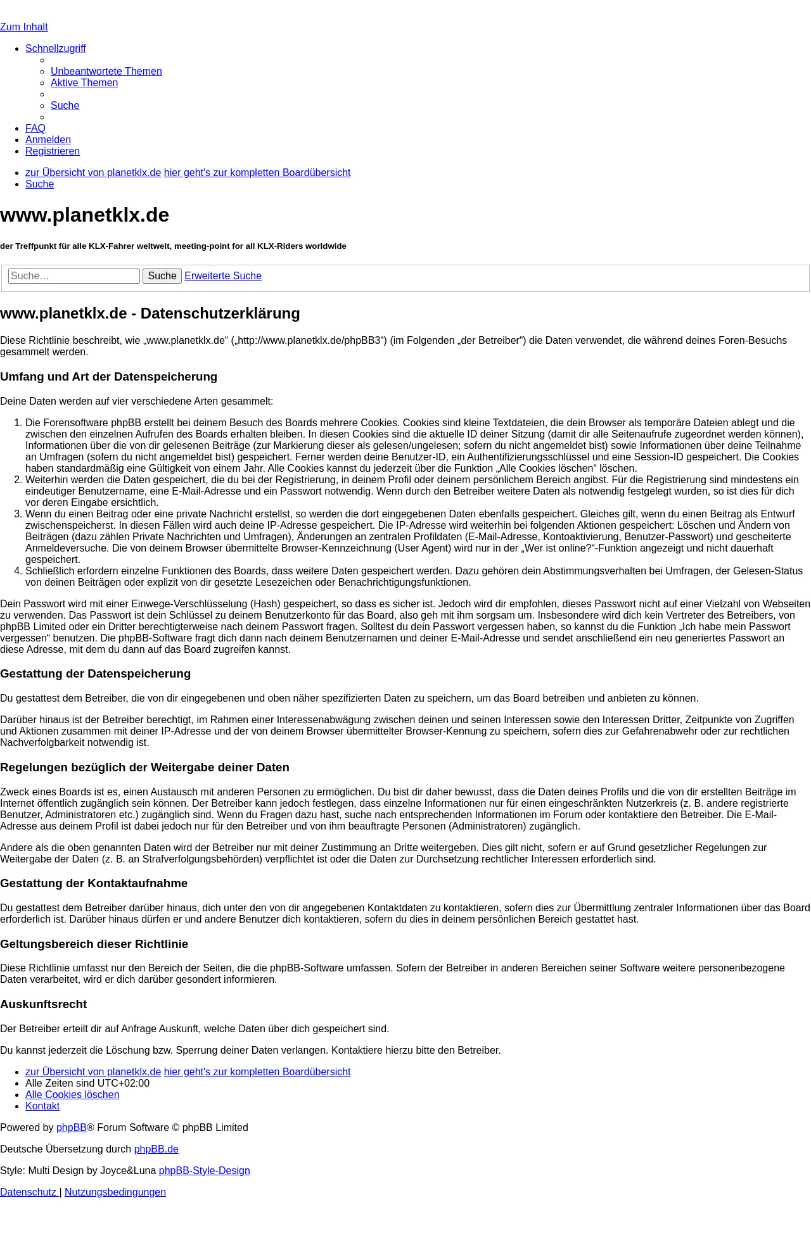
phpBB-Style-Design (204, 1170)
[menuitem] (106, 71)
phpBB (71, 1127)
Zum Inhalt (24, 27)
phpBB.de (156, 1149)
